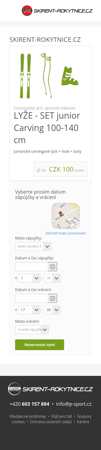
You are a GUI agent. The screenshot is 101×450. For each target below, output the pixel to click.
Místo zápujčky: (28, 238)
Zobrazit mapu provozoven (66, 233)
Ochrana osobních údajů (51, 421)
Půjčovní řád (61, 416)
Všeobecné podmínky (28, 416)
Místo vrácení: (27, 321)
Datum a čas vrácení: (33, 289)
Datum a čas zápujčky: (34, 257)
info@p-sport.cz (73, 404)
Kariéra (83, 421)
